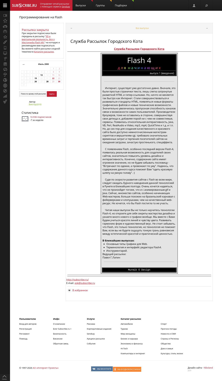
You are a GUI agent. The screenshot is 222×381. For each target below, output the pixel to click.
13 (41, 75)
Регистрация (25, 328)
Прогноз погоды (169, 328)
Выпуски (84, 3)
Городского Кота (152, 49)
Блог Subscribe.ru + (62, 328)
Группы (104, 3)
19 (36, 78)
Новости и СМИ (168, 333)
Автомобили (127, 323)
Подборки (124, 3)
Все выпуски (142, 28)
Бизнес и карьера (129, 338)
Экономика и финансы (132, 343)
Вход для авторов (27, 323)
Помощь (23, 338)
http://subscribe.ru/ (77, 279)
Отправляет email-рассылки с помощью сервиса (55, 5)
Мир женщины (128, 333)
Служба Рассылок (127, 49)
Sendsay (91, 333)
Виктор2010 (35, 104)
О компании (59, 323)
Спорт (164, 323)
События (91, 343)
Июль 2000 (43, 64)
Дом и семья (167, 348)
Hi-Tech (124, 348)
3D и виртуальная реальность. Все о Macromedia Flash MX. (38, 39)
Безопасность (59, 333)
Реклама (91, 323)
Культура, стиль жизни (172, 353)
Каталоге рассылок (44, 51)
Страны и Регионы (170, 338)
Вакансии (57, 338)
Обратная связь (60, 343)
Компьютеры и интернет (133, 353)
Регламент (24, 333)
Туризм (124, 328)
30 (59, 81)
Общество (166, 343)
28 (47, 81)
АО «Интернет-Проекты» (45, 367)
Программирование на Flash (40, 17)
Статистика (30, 113)
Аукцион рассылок (96, 338)
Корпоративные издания (99, 328)
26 (36, 81)
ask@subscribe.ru (85, 283)
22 (53, 78)
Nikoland (208, 367)
